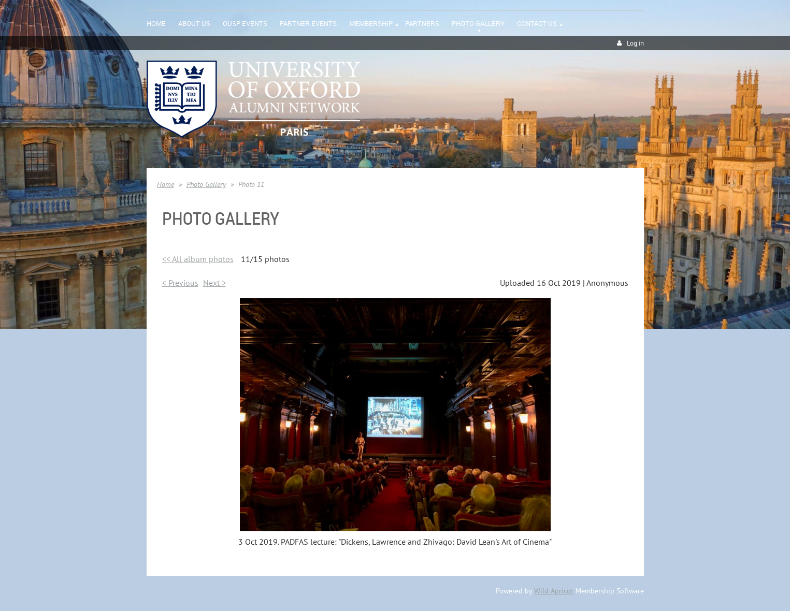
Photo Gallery (206, 184)
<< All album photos (198, 259)
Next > (214, 283)
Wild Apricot (553, 590)
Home (165, 184)
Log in (635, 43)
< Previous (180, 283)
